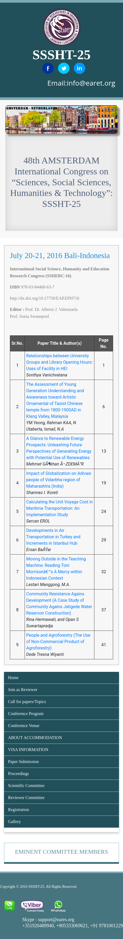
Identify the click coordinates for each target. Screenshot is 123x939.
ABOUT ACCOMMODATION (35, 737)
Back (108, 262)
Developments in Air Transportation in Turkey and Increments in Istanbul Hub (53, 537)
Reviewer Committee (26, 797)
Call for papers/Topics (27, 701)
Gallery (14, 821)
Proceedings (18, 773)
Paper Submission (23, 761)
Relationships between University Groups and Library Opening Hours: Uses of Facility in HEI (59, 362)
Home (13, 677)
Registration (18, 809)
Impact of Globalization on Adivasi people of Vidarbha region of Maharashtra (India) (58, 480)
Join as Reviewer (22, 689)
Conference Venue (23, 725)
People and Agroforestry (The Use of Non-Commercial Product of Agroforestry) (58, 642)
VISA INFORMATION (28, 749)
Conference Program (26, 713)
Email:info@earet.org (81, 83)
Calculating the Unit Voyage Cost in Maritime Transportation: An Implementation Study (59, 508)
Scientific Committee (26, 785)
